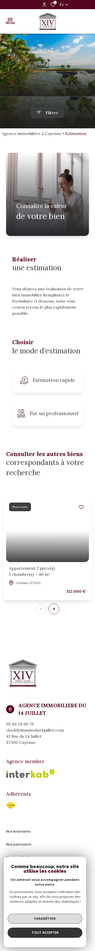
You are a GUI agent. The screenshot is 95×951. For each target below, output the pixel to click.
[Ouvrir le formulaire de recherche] (47, 112)
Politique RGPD (18, 883)
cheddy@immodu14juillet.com (35, 730)
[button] (54, 608)
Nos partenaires (18, 844)
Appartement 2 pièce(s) (32, 571)
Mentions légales (19, 857)
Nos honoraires (18, 831)
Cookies (12, 896)
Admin (11, 870)
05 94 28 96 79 (20, 724)
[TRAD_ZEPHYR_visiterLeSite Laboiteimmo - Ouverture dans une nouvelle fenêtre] (56, 931)
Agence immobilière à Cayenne (32, 133)
